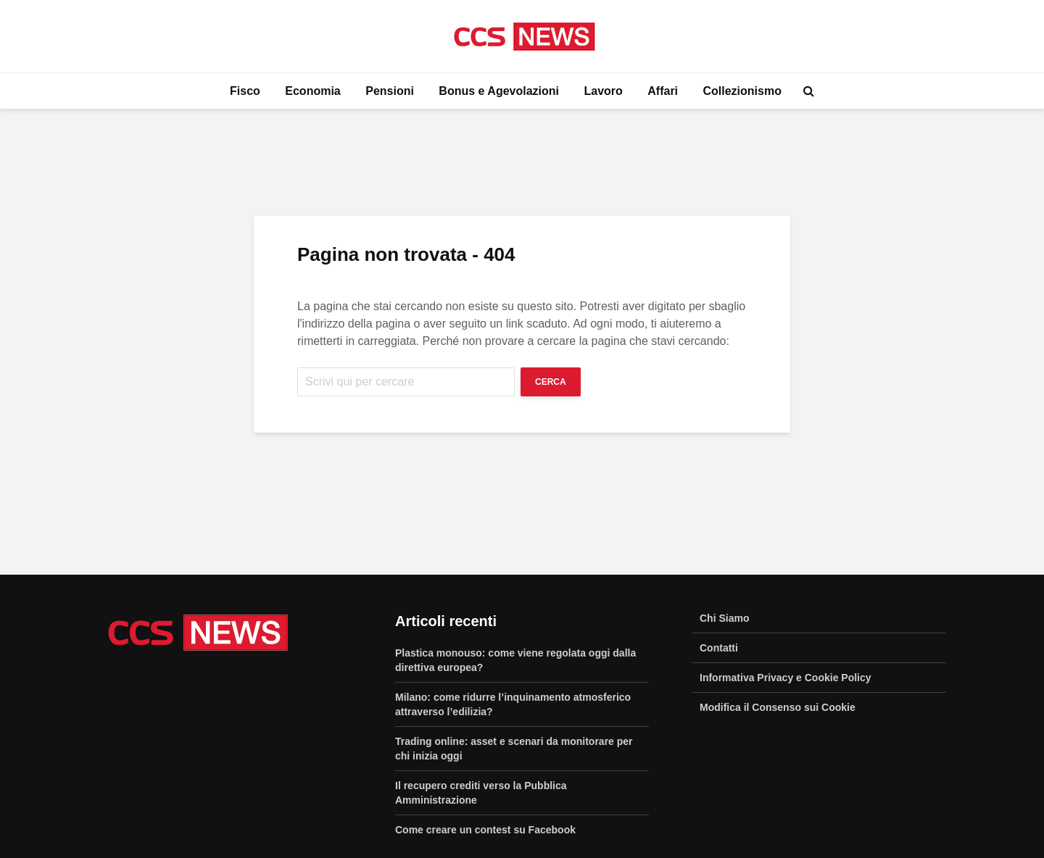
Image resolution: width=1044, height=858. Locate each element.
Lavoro (603, 91)
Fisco (245, 91)
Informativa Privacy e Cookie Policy (785, 677)
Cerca (550, 382)
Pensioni (389, 91)
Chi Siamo (724, 618)
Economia (312, 91)
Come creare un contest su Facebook (485, 830)
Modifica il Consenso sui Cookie (778, 707)
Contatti (719, 648)
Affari (662, 91)
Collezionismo (742, 91)
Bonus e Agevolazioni (499, 91)
